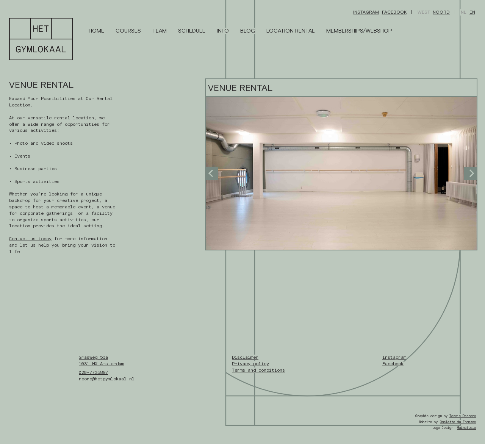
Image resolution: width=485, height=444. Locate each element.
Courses (128, 31)
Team (159, 31)
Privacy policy (250, 363)
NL (463, 12)
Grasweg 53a (93, 357)
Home (96, 31)
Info (223, 31)
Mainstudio (466, 428)
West (424, 12)
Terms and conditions (258, 370)
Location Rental (290, 31)
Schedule (191, 31)
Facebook (394, 12)
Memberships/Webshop (359, 31)
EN (472, 12)
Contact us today (30, 238)
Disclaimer (245, 357)
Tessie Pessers (462, 416)
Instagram (366, 12)
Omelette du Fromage (458, 422)
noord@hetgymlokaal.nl (107, 378)
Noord (441, 12)
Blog (247, 31)
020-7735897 (93, 372)
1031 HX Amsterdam (101, 363)
